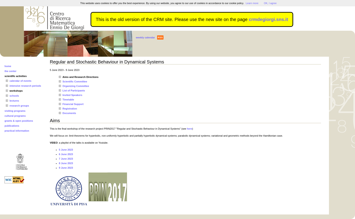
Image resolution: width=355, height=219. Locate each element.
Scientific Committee (74, 81)
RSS (160, 37)
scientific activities (16, 76)
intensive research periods (25, 85)
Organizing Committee (75, 86)
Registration (69, 108)
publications (12, 125)
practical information (17, 130)
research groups (19, 105)
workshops (16, 90)
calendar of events (20, 80)
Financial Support (73, 104)
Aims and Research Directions (80, 77)
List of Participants (73, 90)
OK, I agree (270, 3)
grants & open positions (19, 120)
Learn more (252, 3)
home (8, 66)
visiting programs (15, 111)
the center (11, 71)
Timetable (68, 99)
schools (14, 95)
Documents (69, 113)
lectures (14, 100)
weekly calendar (145, 37)
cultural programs (15, 115)
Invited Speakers (72, 95)
